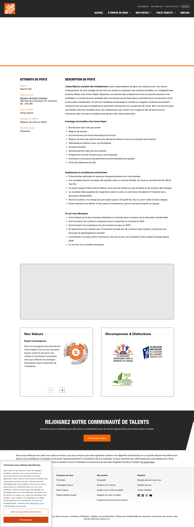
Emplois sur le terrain (106, 485)
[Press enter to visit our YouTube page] (150, 495)
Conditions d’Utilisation (80, 516)
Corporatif (101, 480)
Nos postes (143, 12)
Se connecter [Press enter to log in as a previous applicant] (157, 6)
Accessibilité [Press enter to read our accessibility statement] (142, 6)
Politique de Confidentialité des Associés (132, 516)
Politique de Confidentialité (102, 516)
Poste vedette (165, 12)
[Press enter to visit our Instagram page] (147, 495)
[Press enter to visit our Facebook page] (138, 495)
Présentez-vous (97, 438)
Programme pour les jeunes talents (112, 500)
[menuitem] (98, 13)
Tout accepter (26, 520)
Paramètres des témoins (162, 516)
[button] (50, 390)
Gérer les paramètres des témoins (26, 512)
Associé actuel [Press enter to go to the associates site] (172, 6)
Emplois (185, 12)
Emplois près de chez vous (149, 480)
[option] (56, 353)
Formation (61, 480)
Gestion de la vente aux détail (110, 490)
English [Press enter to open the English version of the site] (185, 6)
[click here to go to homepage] (9, 8)
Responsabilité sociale (66, 495)
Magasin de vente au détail (109, 495)
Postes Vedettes (144, 490)
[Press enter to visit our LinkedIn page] (143, 495)
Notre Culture (62, 490)
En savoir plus (147, 462)
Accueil (98, 12)
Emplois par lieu (144, 485)
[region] (26, 494)
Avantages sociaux (65, 485)
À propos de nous (119, 12)
